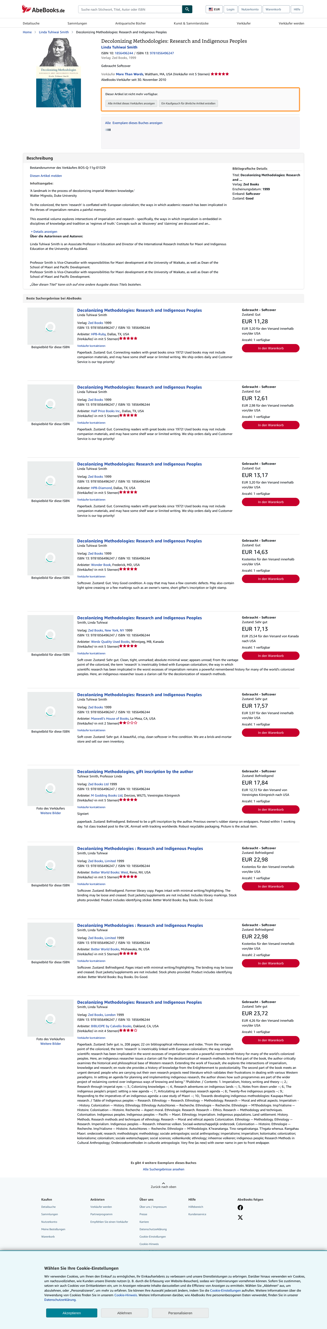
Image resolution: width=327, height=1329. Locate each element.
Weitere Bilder (50, 813)
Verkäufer (244, 23)
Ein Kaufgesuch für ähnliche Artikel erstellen (188, 103)
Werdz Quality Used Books (110, 642)
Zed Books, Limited (102, 861)
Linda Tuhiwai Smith (54, 32)
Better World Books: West (109, 872)
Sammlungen (77, 23)
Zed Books (95, 323)
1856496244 (124, 53)
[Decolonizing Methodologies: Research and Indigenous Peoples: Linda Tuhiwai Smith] (58, 40)
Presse (143, 1214)
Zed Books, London (102, 1015)
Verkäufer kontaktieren (91, 346)
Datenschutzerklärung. (60, 1300)
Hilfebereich (195, 1207)
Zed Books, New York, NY (106, 630)
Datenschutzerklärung (153, 1229)
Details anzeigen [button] (45, 231)
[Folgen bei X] (240, 1218)
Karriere (144, 1222)
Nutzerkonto (250, 9)
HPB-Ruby (98, 334)
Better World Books (105, 949)
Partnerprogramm (101, 1214)
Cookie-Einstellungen (225, 1290)
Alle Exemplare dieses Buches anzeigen (133, 123)
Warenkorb (48, 1236)
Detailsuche (31, 23)
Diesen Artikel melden (46, 176)
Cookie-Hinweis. (126, 1295)
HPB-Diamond (101, 488)
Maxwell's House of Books (110, 719)
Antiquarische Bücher (130, 23)
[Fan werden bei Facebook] (240, 1208)
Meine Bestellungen (53, 1229)
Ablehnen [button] (124, 1313)
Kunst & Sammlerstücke (191, 23)
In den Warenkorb (271, 348)
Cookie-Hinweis (149, 1244)
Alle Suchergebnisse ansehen (163, 1169)
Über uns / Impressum (153, 1207)
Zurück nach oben (163, 1187)
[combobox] (130, 9)
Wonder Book (101, 565)
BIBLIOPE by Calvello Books (111, 1026)
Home (27, 32)
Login (231, 9)
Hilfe (297, 9)
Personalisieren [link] (180, 1313)
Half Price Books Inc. (105, 411)
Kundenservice (197, 1214)
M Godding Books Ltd (106, 795)
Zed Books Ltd (98, 784)
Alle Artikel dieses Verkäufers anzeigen (131, 103)
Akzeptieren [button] (71, 1313)
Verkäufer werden (291, 23)
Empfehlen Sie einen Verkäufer (109, 1222)
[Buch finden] (187, 9)
